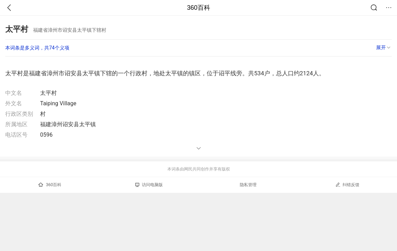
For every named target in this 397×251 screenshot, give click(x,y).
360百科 (198, 7)
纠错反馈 (347, 184)
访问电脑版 (149, 184)
